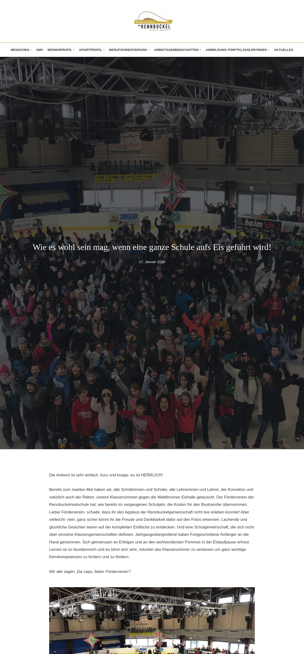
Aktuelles (283, 50)
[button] (31, 50)
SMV (39, 50)
